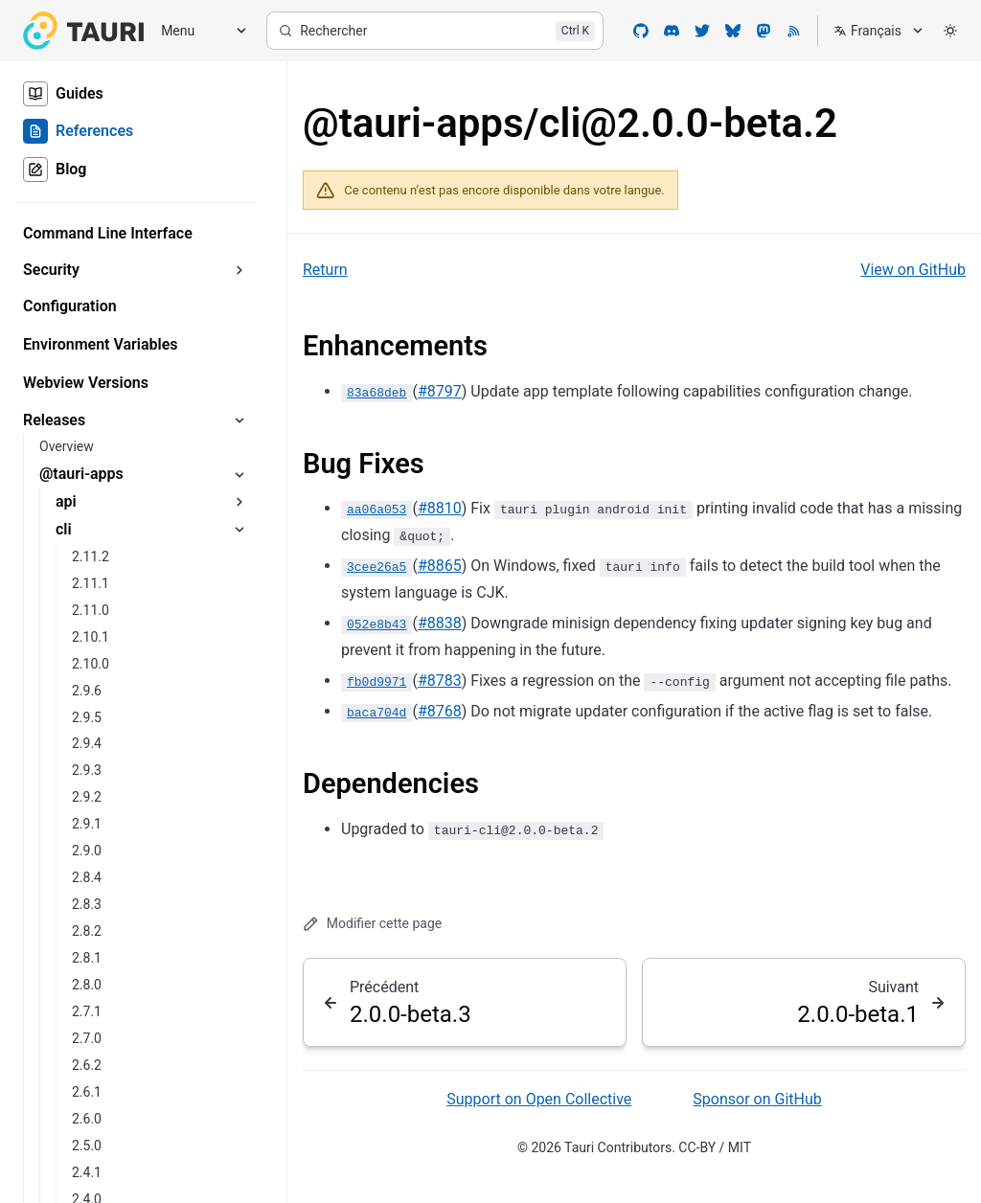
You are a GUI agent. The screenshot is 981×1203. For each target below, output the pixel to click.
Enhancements (395, 345)
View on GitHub (913, 270)
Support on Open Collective (538, 1099)
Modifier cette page (372, 924)
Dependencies (391, 783)
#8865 (440, 565)
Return (325, 270)
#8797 (440, 391)
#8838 (440, 623)
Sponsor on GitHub (757, 1099)
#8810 (440, 508)
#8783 (440, 680)
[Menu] (197, 31)
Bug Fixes (363, 463)
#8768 (440, 711)
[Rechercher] (435, 30)
